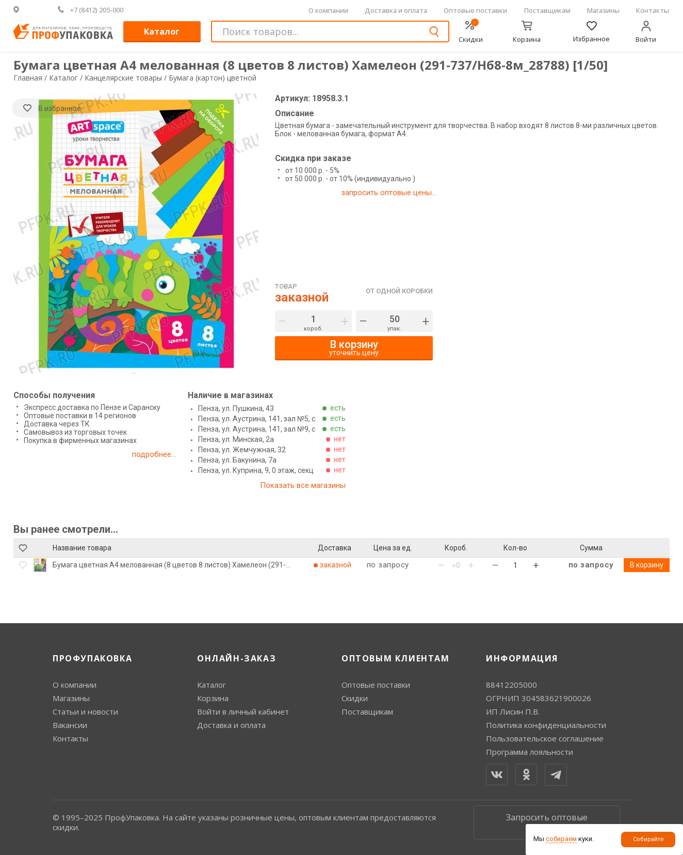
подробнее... (154, 454)
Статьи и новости (85, 711)
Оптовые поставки (475, 10)
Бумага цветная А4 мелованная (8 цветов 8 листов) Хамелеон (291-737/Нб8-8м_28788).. (169, 565)
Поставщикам (547, 10)
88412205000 (511, 684)
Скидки (355, 698)
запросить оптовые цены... (388, 192)
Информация (522, 658)
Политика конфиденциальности (546, 725)
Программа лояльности (529, 752)
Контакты (652, 10)
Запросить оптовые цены (547, 822)
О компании (328, 10)
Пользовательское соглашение (545, 738)
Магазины (603, 10)
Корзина (213, 698)
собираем (561, 839)
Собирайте (648, 839)
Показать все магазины (303, 485)
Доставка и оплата (396, 10)
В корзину (646, 565)
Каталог (162, 31)
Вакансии (70, 725)
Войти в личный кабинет (243, 711)
